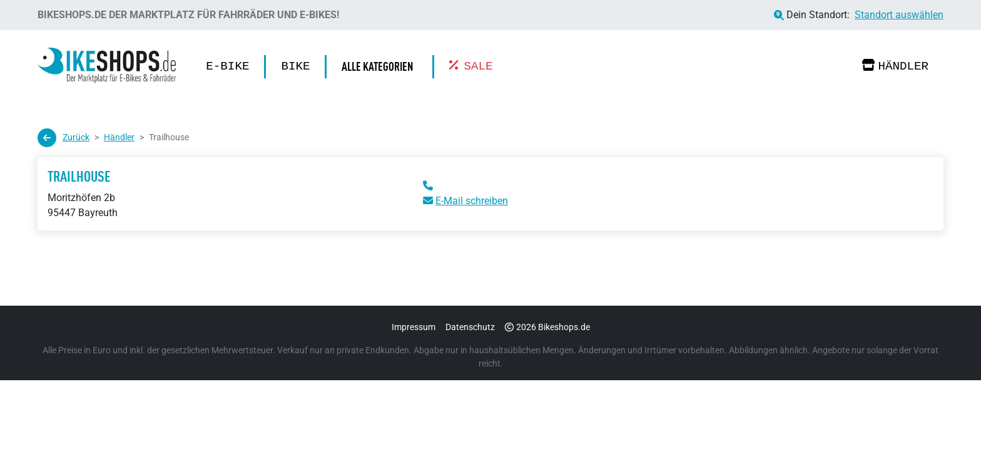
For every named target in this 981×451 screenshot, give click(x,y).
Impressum (413, 327)
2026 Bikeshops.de (547, 327)
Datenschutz (470, 327)
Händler (895, 66)
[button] (380, 66)
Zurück (63, 137)
